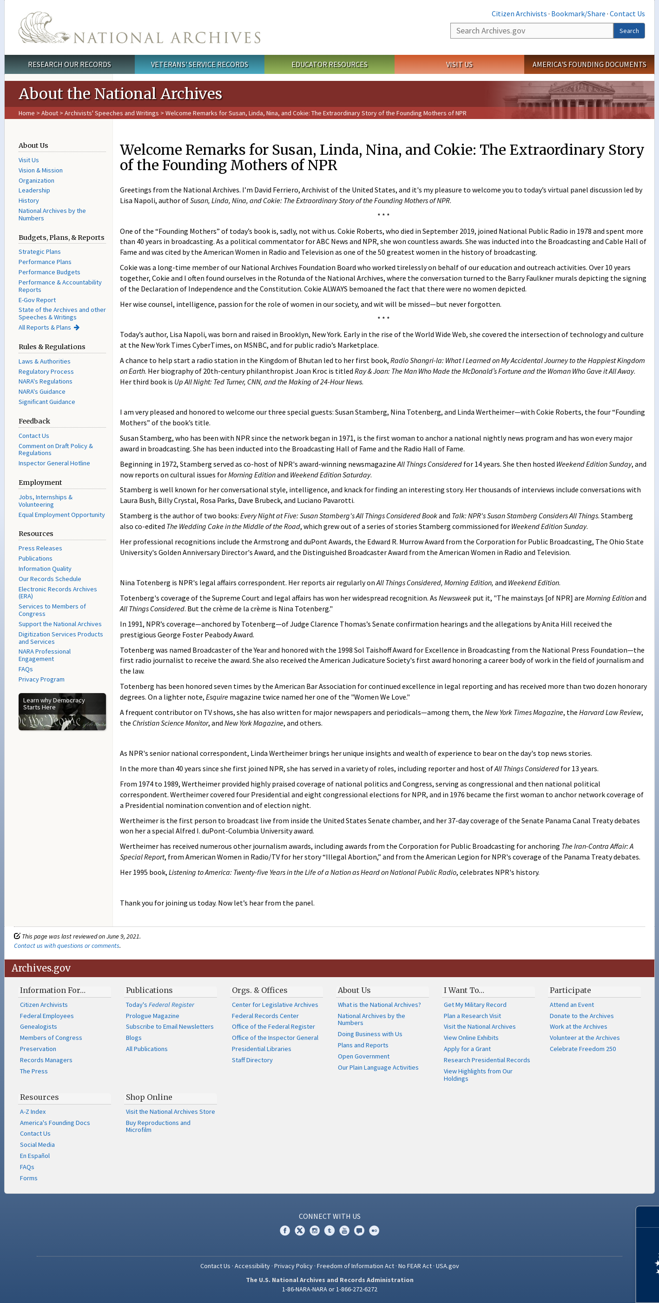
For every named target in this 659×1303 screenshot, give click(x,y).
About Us (354, 990)
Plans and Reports (363, 1045)
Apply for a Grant (467, 1049)
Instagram (314, 1230)
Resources (39, 1097)
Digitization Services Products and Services (61, 638)
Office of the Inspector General (275, 1037)
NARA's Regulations (45, 381)
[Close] (648, 1217)
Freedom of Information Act (355, 1266)
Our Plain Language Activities (378, 1067)
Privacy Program (42, 679)
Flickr (374, 1230)
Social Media (37, 1144)
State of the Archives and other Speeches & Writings (62, 313)
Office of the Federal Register (273, 1026)
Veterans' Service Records (199, 64)
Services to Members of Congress (52, 610)
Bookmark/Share (578, 13)
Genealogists (38, 1026)
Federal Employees (47, 1016)
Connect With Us (330, 1216)
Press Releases (40, 548)
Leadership (34, 190)
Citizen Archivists (519, 13)
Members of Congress (51, 1037)
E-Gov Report (37, 300)
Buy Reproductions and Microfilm (158, 1126)
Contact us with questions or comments (66, 945)
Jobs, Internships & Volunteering (45, 501)
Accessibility (252, 1266)
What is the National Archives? (379, 1004)
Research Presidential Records (487, 1060)
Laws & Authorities (45, 361)
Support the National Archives (60, 624)
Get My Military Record (475, 1004)
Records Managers (46, 1060)
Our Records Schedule (50, 579)
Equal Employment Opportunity (62, 514)
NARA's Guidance (42, 391)
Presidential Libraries (261, 1049)
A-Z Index (33, 1111)
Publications (36, 558)
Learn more (576, 1286)
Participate (570, 990)
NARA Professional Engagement (45, 655)
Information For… (53, 990)
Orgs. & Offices (260, 990)
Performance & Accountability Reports (60, 286)
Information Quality (45, 568)
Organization (36, 180)
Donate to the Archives (582, 1016)
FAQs (26, 669)
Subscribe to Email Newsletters (170, 1026)
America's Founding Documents (589, 64)
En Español (35, 1155)
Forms (29, 1178)
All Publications (147, 1049)
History (29, 200)
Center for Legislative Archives (275, 1004)
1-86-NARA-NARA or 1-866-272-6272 (329, 1289)
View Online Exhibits (471, 1037)
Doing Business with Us (370, 1034)
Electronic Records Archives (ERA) (58, 593)
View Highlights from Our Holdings (478, 1075)
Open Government (363, 1056)
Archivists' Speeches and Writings (112, 113)
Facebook (284, 1230)
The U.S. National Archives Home (139, 27)
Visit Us (459, 64)
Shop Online (149, 1097)
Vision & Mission (41, 170)
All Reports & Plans (45, 327)
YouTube (344, 1230)
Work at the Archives (578, 1026)
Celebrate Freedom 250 (583, 1049)
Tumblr (329, 1230)
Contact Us (627, 13)
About (49, 113)
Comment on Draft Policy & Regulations (56, 449)
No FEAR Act (415, 1266)
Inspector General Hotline (54, 463)
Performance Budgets (49, 272)
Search (629, 30)
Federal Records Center (265, 1016)
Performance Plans (45, 262)
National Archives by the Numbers (52, 214)
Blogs (134, 1037)
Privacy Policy (293, 1266)
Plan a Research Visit (472, 1016)
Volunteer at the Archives (585, 1037)
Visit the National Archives (480, 1026)
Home (27, 113)
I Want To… (464, 990)
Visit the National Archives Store (170, 1111)
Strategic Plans (40, 251)
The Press (34, 1071)
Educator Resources (329, 64)
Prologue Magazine (152, 1016)
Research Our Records (69, 64)
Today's (160, 1004)
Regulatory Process (46, 371)
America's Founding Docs (55, 1122)
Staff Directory (252, 1060)
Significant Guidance (47, 401)
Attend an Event (572, 1004)
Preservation (38, 1049)
